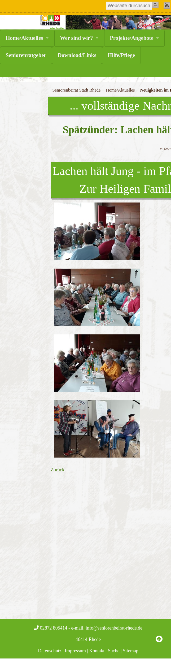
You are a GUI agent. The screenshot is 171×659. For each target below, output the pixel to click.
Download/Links (77, 55)
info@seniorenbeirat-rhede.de (114, 628)
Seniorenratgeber (26, 55)
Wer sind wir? (76, 38)
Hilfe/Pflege (121, 55)
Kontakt (96, 650)
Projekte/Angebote (131, 38)
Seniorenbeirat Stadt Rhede (76, 90)
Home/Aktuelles (24, 38)
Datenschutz (50, 650)
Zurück (57, 469)
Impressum (75, 650)
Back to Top (159, 643)
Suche (114, 650)
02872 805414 (53, 628)
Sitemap (130, 650)
